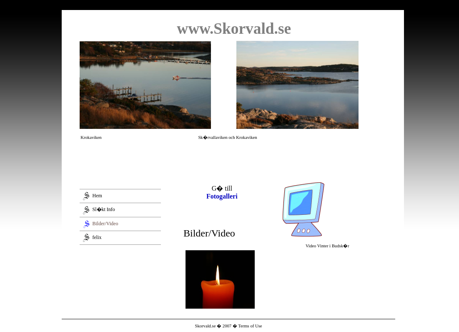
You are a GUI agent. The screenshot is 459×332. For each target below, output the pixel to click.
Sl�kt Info (104, 209)
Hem (97, 196)
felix (97, 237)
